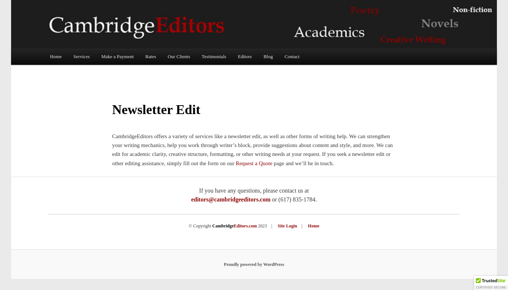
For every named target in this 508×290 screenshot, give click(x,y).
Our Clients (179, 56)
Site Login (287, 226)
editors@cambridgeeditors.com (230, 199)
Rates (151, 56)
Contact (291, 56)
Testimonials (214, 56)
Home (56, 56)
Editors (245, 56)
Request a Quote (253, 163)
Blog (268, 56)
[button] (491, 283)
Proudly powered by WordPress (254, 264)
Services (81, 56)
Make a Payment (117, 56)
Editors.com (234, 226)
